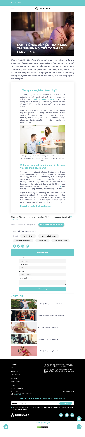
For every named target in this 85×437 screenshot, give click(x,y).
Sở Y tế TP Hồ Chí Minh (17, 388)
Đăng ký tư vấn (16, 3)
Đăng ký (66, 403)
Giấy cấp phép (14, 371)
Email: (14, 403)
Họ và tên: (22, 258)
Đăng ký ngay (42, 289)
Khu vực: (21, 271)
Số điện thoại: (23, 264)
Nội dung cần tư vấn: (25, 278)
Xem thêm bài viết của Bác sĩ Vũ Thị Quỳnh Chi (51, 224)
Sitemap (13, 385)
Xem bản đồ (18, 394)
